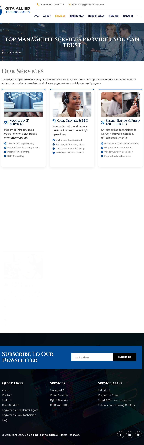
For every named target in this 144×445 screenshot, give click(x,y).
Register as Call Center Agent (20, 410)
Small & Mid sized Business (114, 400)
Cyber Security (59, 400)
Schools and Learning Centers (116, 405)
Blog (4, 420)
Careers (113, 16)
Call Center (77, 16)
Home (35, 16)
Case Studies (96, 16)
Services (60, 16)
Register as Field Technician (19, 415)
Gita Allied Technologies (40, 435)
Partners (7, 400)
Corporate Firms (108, 395)
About (47, 16)
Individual (104, 390)
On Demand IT (58, 405)
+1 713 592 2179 (56, 4)
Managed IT (57, 390)
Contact (128, 16)
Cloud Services (59, 395)
